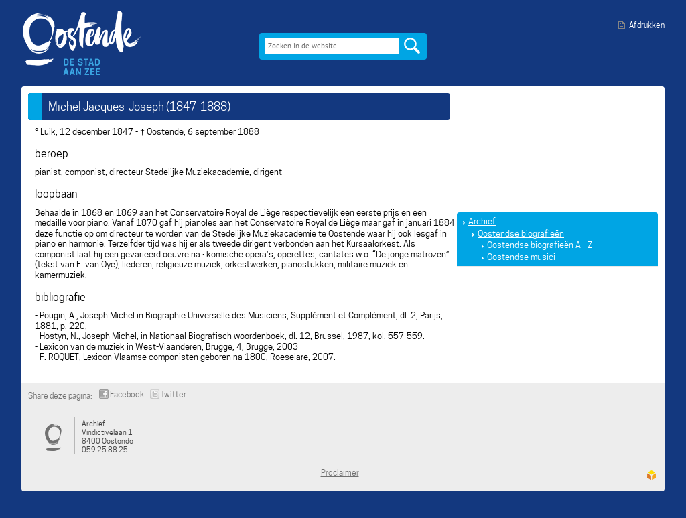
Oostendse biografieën (521, 234)
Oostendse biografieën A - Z (539, 245)
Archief (482, 221)
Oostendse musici (521, 257)
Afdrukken (647, 25)
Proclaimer (340, 473)
